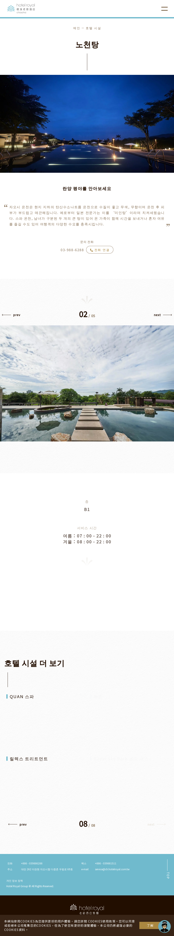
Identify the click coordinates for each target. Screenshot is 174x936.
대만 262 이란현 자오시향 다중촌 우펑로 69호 (47, 869)
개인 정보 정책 (14, 880)
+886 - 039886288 (31, 863)
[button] (11, 316)
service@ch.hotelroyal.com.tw (112, 869)
